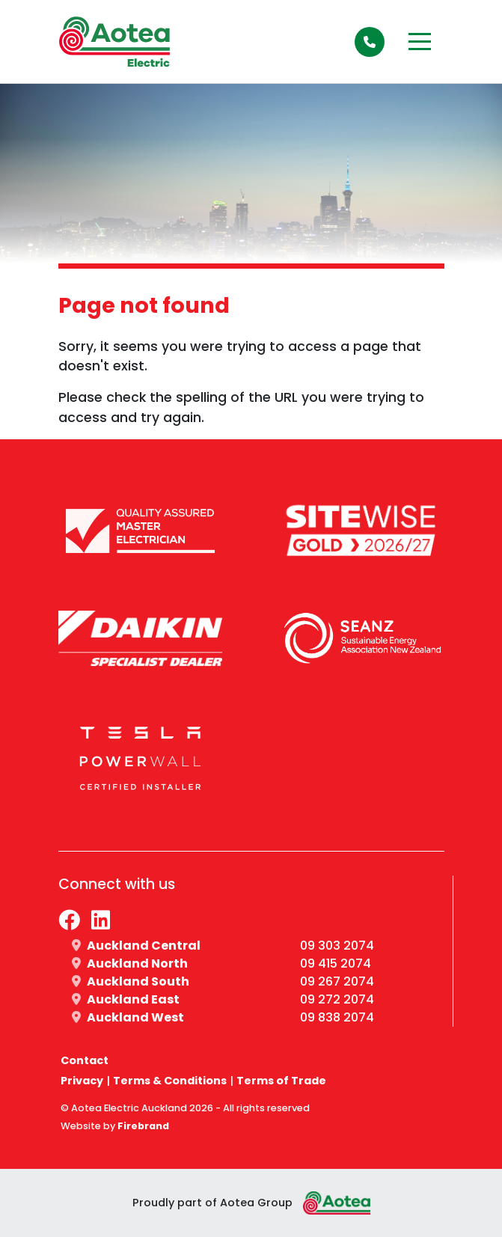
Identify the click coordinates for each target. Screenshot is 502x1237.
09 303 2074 (337, 945)
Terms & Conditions (170, 1080)
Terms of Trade (281, 1080)
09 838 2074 (337, 1017)
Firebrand (143, 1126)
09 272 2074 (337, 999)
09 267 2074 (337, 981)
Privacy (82, 1080)
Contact (84, 1060)
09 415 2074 (335, 963)
